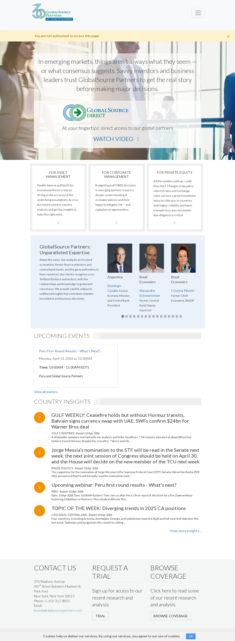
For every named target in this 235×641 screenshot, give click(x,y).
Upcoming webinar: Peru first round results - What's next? (113, 485)
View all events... (46, 392)
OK (191, 636)
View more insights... (185, 531)
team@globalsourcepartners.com (58, 610)
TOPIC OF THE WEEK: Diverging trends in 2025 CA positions (118, 508)
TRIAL (100, 616)
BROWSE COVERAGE (171, 616)
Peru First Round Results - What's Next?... (70, 351)
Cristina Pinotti (182, 290)
